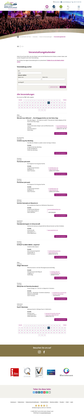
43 (40, 105)
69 (62, 107)
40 (32, 105)
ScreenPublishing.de (46, 413)
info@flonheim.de (53, 168)
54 (21, 107)
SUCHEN (63, 87)
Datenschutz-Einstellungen (32, 402)
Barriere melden (54, 402)
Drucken (62, 402)
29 (51, 102)
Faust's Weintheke (22, 307)
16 (59, 100)
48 (54, 105)
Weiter (64, 100)
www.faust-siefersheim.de (52, 315)
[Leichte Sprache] (47, 7)
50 (59, 105)
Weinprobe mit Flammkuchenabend (27, 286)
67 (56, 107)
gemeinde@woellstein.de (54, 209)
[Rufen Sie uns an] (76, 2)
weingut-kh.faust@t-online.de (53, 313)
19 (24, 102)
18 (21, 102)
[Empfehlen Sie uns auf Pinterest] (44, 392)
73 (44, 110)
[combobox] (61, 6)
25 (40, 102)
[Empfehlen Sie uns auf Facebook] (36, 392)
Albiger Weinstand (22, 265)
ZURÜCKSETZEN (54, 87)
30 (54, 102)
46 (48, 105)
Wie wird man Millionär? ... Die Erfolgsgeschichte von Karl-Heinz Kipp (37, 118)
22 (32, 102)
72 (42, 110)
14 (54, 100)
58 (32, 107)
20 (27, 102)
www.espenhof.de (53, 252)
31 (56, 102)
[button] (54, 7)
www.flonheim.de (53, 169)
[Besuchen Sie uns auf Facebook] (44, 352)
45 (46, 105)
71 (39, 110)
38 (27, 105)
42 (38, 105)
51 (62, 105)
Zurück (20, 100)
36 (21, 105)
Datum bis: (45, 77)
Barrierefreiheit (44, 402)
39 (30, 105)
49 (56, 105)
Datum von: (21, 77)
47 (51, 105)
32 (59, 102)
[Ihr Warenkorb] (56, 2)
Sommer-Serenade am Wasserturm (27, 203)
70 (64, 107)
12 (48, 100)
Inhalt (67, 402)
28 (48, 102)
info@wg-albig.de (55, 271)
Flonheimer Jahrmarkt (23, 161)
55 (24, 107)
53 (19, 107)
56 (27, 107)
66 (54, 107)
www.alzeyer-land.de (62, 127)
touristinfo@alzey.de (62, 125)
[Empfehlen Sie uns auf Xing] (39, 392)
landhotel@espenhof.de (54, 251)
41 (35, 105)
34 (64, 102)
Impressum (13, 402)
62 (43, 107)
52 (64, 105)
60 (38, 107)
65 (51, 107)
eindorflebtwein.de (55, 273)
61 (40, 107)
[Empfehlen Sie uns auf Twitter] (34, 392)
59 (35, 107)
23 (35, 102)
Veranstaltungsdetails (60, 133)
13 (51, 100)
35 (19, 105)
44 (43, 105)
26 (43, 102)
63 (46, 107)
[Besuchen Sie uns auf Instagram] (39, 352)
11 (46, 100)
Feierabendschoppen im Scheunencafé (28, 224)
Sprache (61, 9)
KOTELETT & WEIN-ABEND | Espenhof (28, 245)
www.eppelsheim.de (53, 230)
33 (62, 102)
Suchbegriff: (21, 82)
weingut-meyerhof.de (58, 294)
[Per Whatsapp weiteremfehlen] (47, 392)
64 (48, 107)
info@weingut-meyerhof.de (59, 292)
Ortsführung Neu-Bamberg (25, 141)
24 (38, 102)
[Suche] (68, 7)
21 (30, 102)
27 (46, 102)
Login (71, 402)
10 (43, 100)
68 (59, 107)
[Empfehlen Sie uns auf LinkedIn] (42, 392)
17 (19, 102)
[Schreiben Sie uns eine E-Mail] (65, 2)
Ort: (19, 71)
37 (24, 105)
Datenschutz (21, 402)
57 (30, 107)
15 (56, 100)
